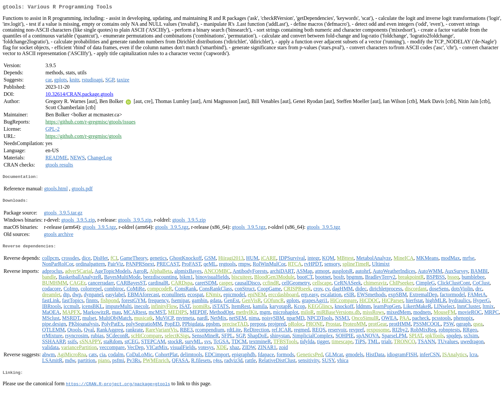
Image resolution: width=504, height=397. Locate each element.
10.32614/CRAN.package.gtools (79, 95)
